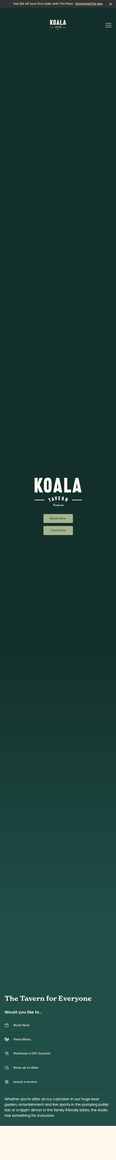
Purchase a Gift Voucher (58, 1053)
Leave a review (58, 1082)
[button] (108, 26)
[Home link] (58, 25)
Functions (58, 531)
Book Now (58, 519)
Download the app (89, 4)
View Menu (58, 1039)
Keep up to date (58, 1067)
